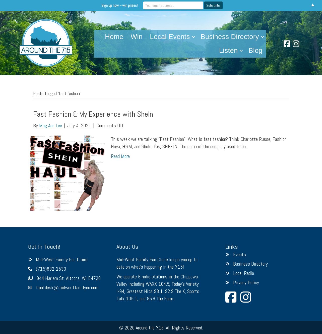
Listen (228, 50)
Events (239, 254)
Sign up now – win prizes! (119, 5)
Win (137, 36)
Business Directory (230, 36)
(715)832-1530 (51, 269)
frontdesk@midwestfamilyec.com (67, 287)
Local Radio (243, 273)
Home (114, 36)
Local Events (170, 36)
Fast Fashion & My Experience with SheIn (93, 114)
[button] (193, 37)
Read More (120, 156)
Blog (255, 50)
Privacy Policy (246, 282)
